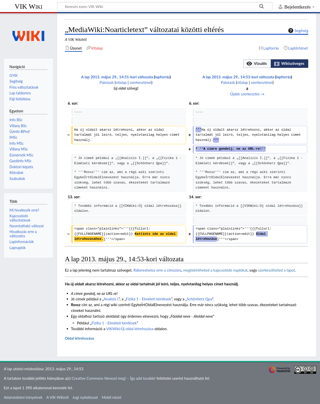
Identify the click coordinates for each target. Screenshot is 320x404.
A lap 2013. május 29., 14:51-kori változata (117, 77)
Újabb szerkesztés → (247, 94)
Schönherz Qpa (199, 299)
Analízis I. (111, 299)
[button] (257, 63)
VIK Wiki (28, 6)
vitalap (121, 82)
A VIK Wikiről (57, 397)
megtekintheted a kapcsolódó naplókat (215, 270)
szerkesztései (140, 82)
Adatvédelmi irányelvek (23, 397)
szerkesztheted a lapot (276, 270)
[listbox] (275, 63)
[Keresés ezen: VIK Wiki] (164, 6)
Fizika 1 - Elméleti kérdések (148, 299)
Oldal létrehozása (79, 338)
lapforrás (162, 77)
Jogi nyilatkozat (85, 397)
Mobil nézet (112, 397)
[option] (256, 63)
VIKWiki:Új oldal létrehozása (130, 328)
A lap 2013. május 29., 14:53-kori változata (238, 77)
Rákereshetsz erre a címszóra (158, 270)
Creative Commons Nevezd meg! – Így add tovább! (114, 378)
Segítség (297, 30)
